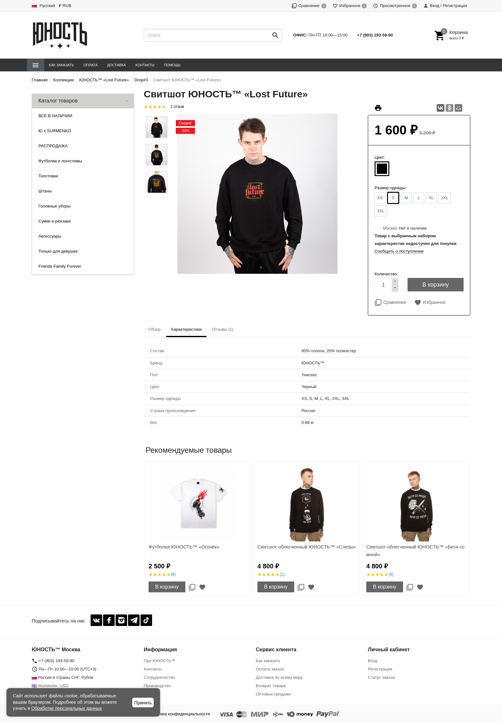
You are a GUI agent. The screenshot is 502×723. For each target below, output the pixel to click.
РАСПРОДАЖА (53, 145)
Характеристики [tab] (186, 329)
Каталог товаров (57, 100)
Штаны (45, 191)
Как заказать (61, 65)
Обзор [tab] (155, 329)
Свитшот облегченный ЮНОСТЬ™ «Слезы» (306, 546)
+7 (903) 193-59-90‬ (375, 35)
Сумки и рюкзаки (54, 221)
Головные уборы (54, 206)
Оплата (91, 65)
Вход (372, 660)
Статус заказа (381, 677)
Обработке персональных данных (66, 708)
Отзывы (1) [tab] (222, 329)
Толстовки (48, 176)
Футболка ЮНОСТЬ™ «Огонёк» (184, 546)
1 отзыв (177, 106)
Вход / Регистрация (445, 5)
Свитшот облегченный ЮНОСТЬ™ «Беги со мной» (415, 550)
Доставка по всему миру (279, 677)
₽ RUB (65, 5)
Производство (157, 685)
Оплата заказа (270, 669)
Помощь (172, 65)
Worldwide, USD (50, 685)
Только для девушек (57, 251)
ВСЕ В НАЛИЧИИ (55, 115)
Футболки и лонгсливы (60, 160)
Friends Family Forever (59, 266)
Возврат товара (271, 685)
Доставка (116, 65)
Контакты (144, 65)
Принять (143, 702)
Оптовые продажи (273, 694)
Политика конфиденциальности (179, 713)
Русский (43, 5)
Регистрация (380, 669)
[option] (198, 528)
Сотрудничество (159, 677)
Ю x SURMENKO (54, 130)
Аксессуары (49, 236)
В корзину (167, 586)
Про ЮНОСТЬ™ (159, 660)
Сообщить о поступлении (399, 251)
